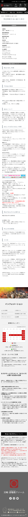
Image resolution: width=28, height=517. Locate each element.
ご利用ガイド (18, 310)
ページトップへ (26, 515)
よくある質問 (4, 310)
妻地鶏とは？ (4, 12)
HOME (2, 16)
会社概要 (17, 316)
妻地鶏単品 (19, 12)
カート (25, 6)
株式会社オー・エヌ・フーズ (16, 509)
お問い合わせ (4, 313)
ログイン (20, 6)
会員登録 (15, 6)
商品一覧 (12, 12)
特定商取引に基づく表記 (20, 313)
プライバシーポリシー (6, 316)
